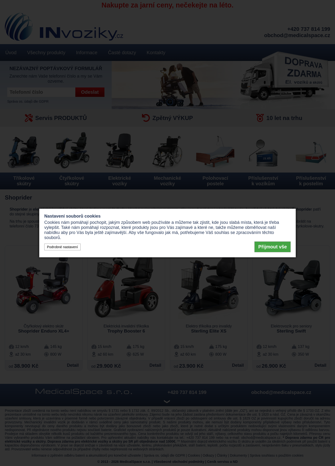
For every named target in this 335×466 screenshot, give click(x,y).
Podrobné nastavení (62, 247)
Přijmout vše (272, 246)
